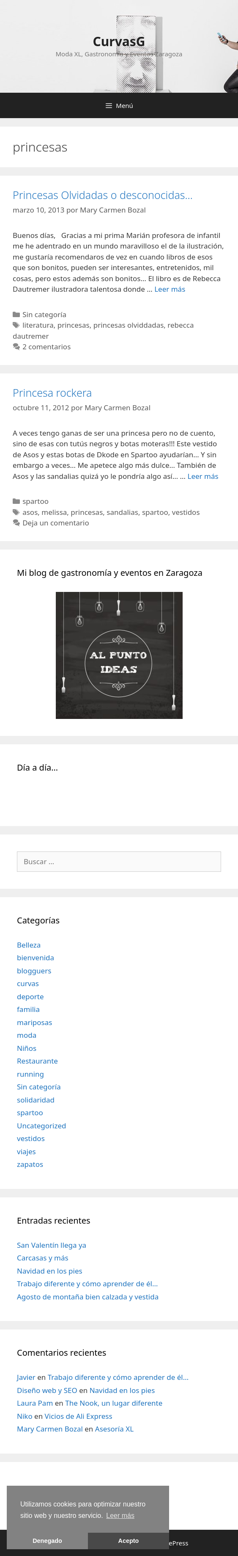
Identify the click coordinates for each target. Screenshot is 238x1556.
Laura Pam (35, 1403)
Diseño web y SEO (47, 1390)
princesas (73, 325)
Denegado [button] (47, 1540)
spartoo (35, 501)
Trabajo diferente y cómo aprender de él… (87, 1283)
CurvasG (119, 41)
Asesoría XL (114, 1429)
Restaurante (37, 1061)
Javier (26, 1377)
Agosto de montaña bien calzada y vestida (88, 1297)
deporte (30, 996)
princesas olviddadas (128, 325)
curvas (28, 983)
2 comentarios (46, 346)
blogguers (34, 971)
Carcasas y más (42, 1258)
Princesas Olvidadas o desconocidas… (103, 195)
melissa (54, 512)
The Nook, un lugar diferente (113, 1403)
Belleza (29, 945)
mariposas (34, 1022)
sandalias (122, 512)
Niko (25, 1416)
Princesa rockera (52, 392)
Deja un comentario (55, 523)
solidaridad (36, 1100)
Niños (26, 1048)
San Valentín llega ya (51, 1245)
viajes (26, 1151)
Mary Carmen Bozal (50, 1429)
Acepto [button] (128, 1540)
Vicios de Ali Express (78, 1416)
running (30, 1074)
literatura (38, 325)
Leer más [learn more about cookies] (120, 1515)
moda (26, 1035)
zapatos (30, 1164)
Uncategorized (41, 1125)
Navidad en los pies (49, 1271)
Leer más (169, 289)
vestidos (186, 512)
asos (30, 512)
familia (28, 1009)
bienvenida (35, 957)
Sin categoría (44, 314)
